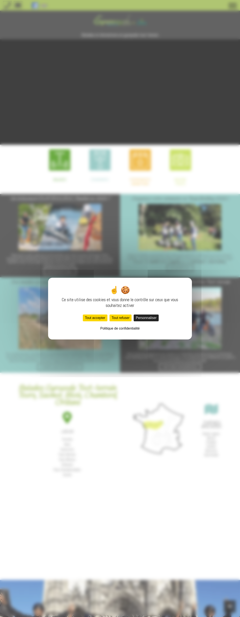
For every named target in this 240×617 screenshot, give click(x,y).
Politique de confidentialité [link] (120, 328)
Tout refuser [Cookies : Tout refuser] (120, 318)
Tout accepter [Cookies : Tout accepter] (95, 318)
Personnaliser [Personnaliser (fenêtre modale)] (146, 318)
